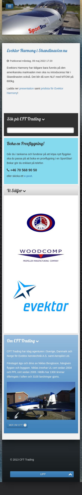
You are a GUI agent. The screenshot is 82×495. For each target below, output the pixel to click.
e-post (28, 175)
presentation (26, 88)
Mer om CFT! (16, 425)
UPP (43, 474)
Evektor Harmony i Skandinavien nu (37, 50)
